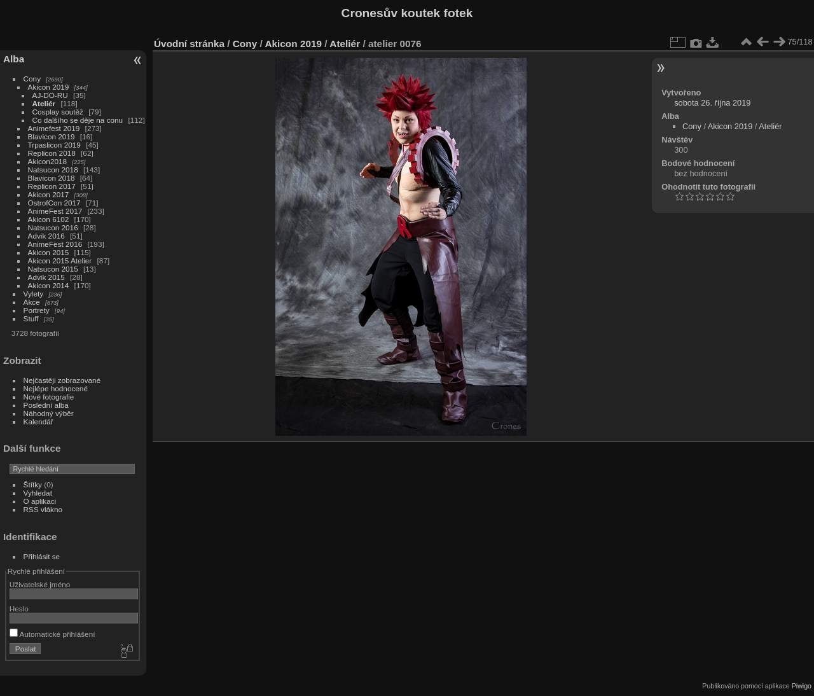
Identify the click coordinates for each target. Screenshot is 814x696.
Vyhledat (38, 493)
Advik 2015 (46, 277)
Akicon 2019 (48, 87)
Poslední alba (46, 405)
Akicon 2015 (48, 252)
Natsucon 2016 (53, 227)
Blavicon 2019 (51, 136)
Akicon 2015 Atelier (60, 260)
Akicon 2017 (48, 194)
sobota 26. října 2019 (712, 103)
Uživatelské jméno (40, 584)
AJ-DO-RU (50, 95)
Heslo (19, 608)
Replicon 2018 (52, 153)
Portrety (37, 310)
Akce (32, 302)
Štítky (33, 484)
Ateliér (44, 103)
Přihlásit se (42, 556)
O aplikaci (40, 501)
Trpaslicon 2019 (54, 145)
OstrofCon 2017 (54, 202)
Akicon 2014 (48, 285)
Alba (13, 58)
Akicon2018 (47, 161)
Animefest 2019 (54, 128)
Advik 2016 (46, 236)
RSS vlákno (43, 509)
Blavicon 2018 (51, 178)
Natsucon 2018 (53, 169)
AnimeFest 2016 (55, 244)
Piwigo (801, 686)
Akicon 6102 (48, 219)
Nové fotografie (49, 397)
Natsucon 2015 (53, 269)
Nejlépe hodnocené (56, 388)
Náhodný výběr (49, 413)
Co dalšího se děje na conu (77, 120)
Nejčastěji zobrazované (62, 380)
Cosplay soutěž (57, 112)
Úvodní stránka (189, 43)
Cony (32, 78)
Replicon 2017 (52, 186)
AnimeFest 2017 (55, 211)
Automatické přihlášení (52, 634)
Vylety (34, 293)
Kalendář (38, 421)
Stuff (31, 318)
